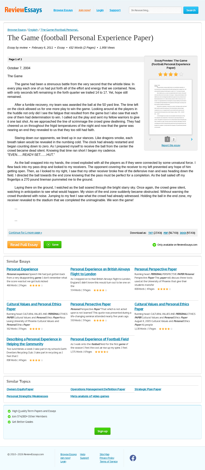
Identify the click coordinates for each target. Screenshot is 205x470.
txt (150, 232)
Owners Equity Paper (20, 389)
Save (52, 244)
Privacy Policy (107, 458)
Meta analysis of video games (89, 396)
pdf (166, 232)
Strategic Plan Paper (148, 389)
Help (82, 454)
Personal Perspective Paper (156, 269)
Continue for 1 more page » (25, 232)
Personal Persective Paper (90, 304)
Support (115, 10)
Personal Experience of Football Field (99, 339)
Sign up (102, 431)
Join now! (84, 10)
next (192, 139)
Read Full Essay (24, 244)
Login (100, 10)
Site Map (104, 454)
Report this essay (171, 145)
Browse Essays (62, 10)
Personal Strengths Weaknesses (27, 396)
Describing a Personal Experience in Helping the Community (34, 341)
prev (150, 139)
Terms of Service (109, 461)
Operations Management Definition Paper (97, 389)
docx (183, 232)
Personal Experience (22, 269)
